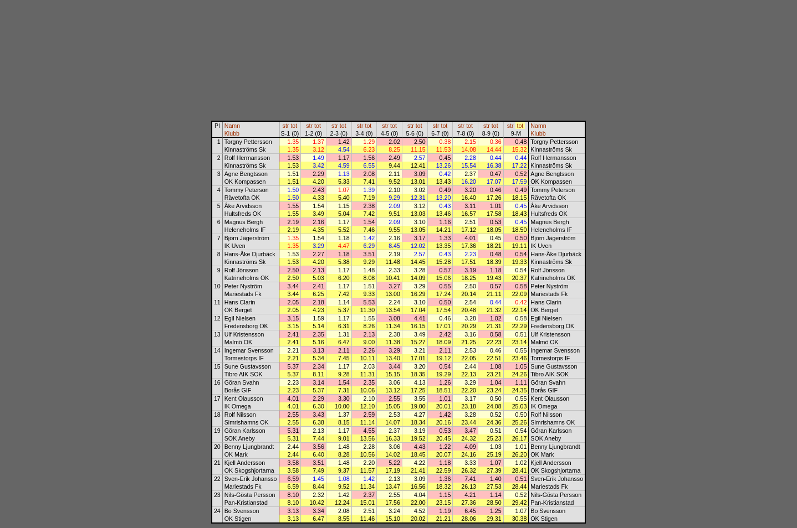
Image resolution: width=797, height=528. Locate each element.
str (286, 125)
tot (293, 125)
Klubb (231, 133)
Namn (232, 125)
